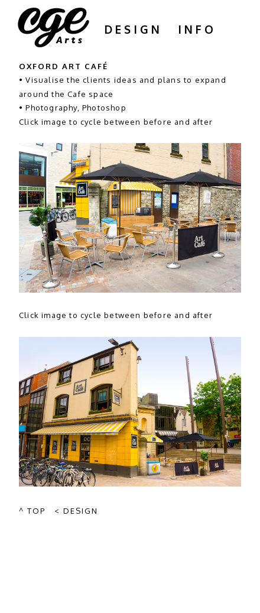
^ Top (32, 510)
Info (197, 29)
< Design (76, 510)
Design (133, 29)
